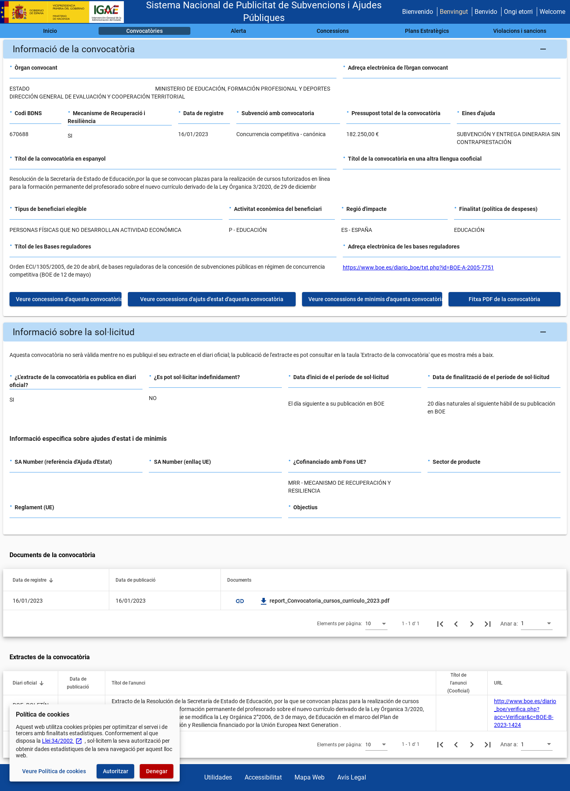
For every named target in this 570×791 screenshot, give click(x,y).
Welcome (552, 11)
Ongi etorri (518, 11)
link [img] (240, 601)
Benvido (486, 11)
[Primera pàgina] (440, 624)
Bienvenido (417, 11)
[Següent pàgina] (472, 624)
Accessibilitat (263, 777)
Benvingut (454, 11)
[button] (285, 49)
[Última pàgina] (488, 624)
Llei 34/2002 (62, 741)
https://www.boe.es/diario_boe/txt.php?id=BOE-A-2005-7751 (418, 267)
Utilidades (218, 777)
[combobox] (376, 623)
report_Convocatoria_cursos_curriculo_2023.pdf (325, 601)
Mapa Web (309, 777)
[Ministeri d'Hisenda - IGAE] (65, 12)
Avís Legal (351, 777)
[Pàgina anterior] (456, 624)
